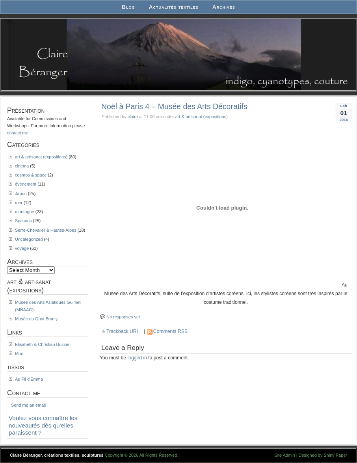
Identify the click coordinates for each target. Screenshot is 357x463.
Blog (128, 7)
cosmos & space (30, 175)
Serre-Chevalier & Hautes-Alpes (45, 230)
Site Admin (284, 455)
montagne (24, 211)
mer (18, 202)
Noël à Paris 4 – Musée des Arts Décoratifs (174, 106)
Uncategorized (29, 239)
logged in (137, 358)
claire (133, 116)
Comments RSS (170, 331)
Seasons (23, 220)
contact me (17, 132)
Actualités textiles (174, 7)
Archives (223, 7)
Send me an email (28, 405)
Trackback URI (122, 331)
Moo (19, 353)
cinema (22, 166)
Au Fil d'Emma (29, 379)
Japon (21, 193)
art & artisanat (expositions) (201, 116)
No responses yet (123, 316)
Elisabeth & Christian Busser (42, 344)
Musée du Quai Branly (36, 318)
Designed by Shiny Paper (323, 455)
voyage (22, 248)
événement (25, 184)
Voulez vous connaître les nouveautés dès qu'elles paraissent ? (43, 425)
